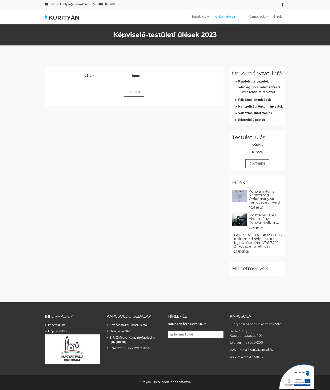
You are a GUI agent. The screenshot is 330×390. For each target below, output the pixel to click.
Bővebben (257, 163)
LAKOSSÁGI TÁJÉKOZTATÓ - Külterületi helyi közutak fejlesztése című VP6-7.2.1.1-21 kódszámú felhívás (258, 240)
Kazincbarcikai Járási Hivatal (129, 325)
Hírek (278, 17)
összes (134, 92)
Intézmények (257, 17)
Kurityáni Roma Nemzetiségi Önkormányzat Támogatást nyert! (264, 197)
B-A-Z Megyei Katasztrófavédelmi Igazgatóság (132, 339)
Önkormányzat (227, 17)
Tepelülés (200, 17)
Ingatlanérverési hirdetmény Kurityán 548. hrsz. (264, 219)
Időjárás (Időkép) (59, 331)
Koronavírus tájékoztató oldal (130, 348)
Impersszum (56, 325)
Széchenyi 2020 (120, 331)
